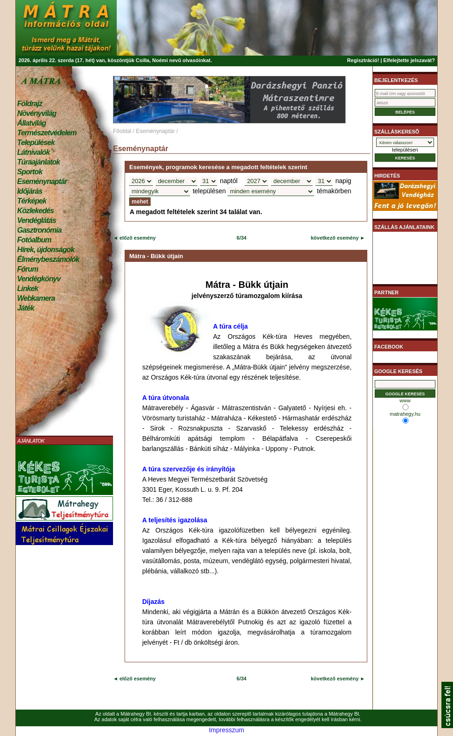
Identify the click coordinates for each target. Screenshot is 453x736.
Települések (36, 142)
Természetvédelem (46, 133)
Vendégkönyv (39, 279)
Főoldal (122, 131)
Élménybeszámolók (48, 259)
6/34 (241, 238)
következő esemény (335, 238)
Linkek (27, 288)
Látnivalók (33, 152)
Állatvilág (31, 123)
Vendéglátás (36, 220)
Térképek (31, 201)
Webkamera (36, 298)
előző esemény (137, 238)
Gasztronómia (39, 230)
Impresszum (226, 730)
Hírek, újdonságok (45, 250)
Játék (25, 308)
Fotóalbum (34, 240)
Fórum (27, 269)
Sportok (29, 172)
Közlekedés (35, 211)
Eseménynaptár (42, 181)
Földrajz (29, 104)
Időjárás (29, 191)
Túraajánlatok (38, 162)
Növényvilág (36, 113)
